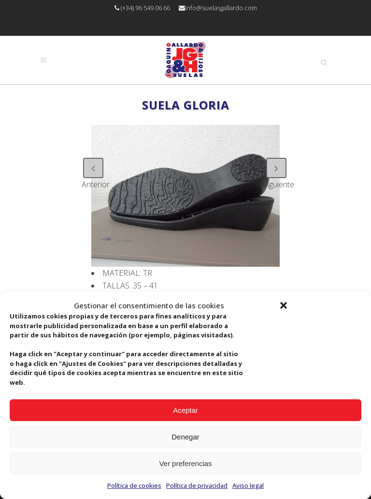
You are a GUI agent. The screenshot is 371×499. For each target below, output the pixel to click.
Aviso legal (248, 485)
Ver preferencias (185, 463)
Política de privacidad (197, 485)
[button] (283, 305)
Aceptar (185, 410)
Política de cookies (134, 485)
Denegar (185, 437)
